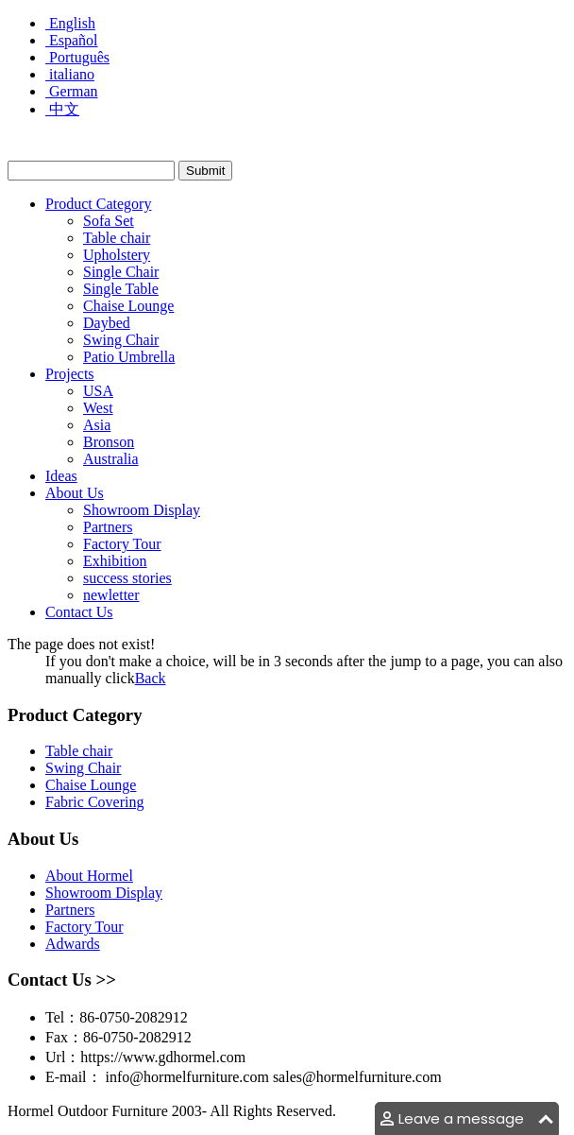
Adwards (72, 944)
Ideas (61, 476)
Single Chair (121, 272)
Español (71, 40)
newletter (111, 595)
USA (98, 391)
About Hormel (89, 876)
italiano (69, 74)
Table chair (116, 238)
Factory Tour (122, 544)
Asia (96, 425)
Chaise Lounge (128, 306)
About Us (74, 493)
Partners (107, 527)
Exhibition (115, 561)
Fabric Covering (94, 802)
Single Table (121, 289)
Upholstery (116, 255)
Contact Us (79, 612)
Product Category (98, 204)
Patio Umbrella (129, 357)
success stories (127, 578)
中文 (62, 109)
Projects (69, 374)
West (98, 408)
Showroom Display (141, 510)
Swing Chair (121, 340)
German (71, 91)
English (70, 23)
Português (77, 57)
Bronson (108, 442)
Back (150, 678)
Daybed (106, 323)
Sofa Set (108, 221)
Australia (111, 459)
